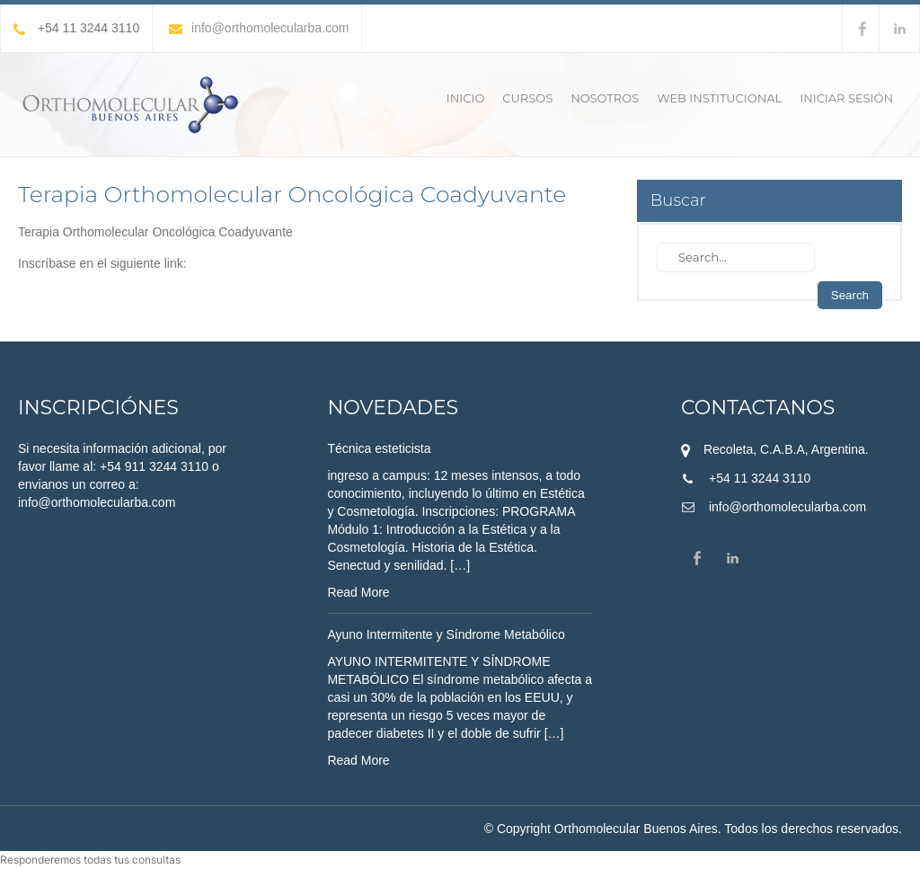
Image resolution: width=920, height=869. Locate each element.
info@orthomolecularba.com (259, 28)
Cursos (527, 98)
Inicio (465, 98)
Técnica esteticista (378, 448)
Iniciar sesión (846, 98)
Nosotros (605, 98)
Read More (358, 592)
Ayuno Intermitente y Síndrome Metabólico (445, 634)
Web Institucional (719, 98)
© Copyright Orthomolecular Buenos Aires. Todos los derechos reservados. (693, 828)
